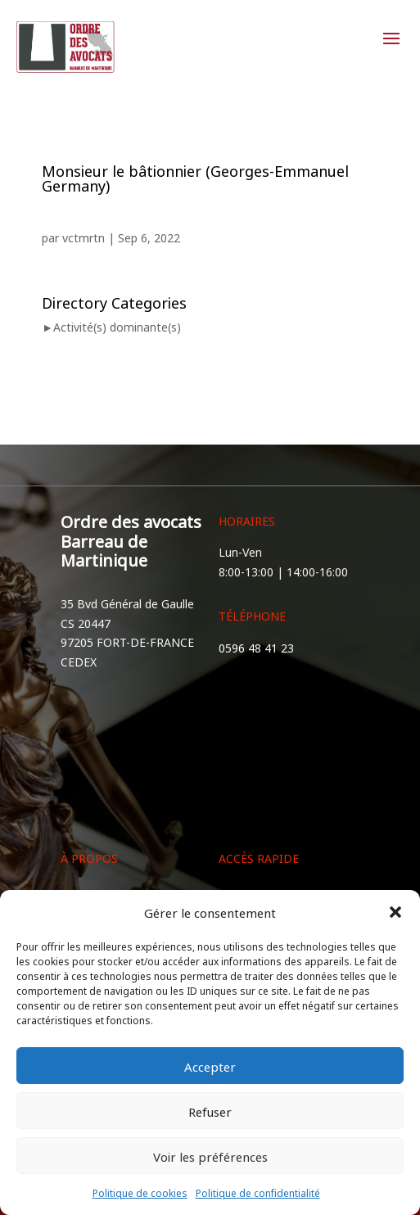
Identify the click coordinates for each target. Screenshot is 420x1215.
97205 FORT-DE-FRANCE (127, 641)
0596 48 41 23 (256, 647)
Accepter (210, 1066)
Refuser (210, 1111)
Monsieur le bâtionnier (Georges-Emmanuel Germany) (195, 176)
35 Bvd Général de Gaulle (127, 603)
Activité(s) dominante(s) (117, 326)
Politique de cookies (140, 1192)
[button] (395, 912)
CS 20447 (86, 622)
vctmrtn (83, 237)
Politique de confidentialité (258, 1192)
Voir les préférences (210, 1156)
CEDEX (79, 661)
